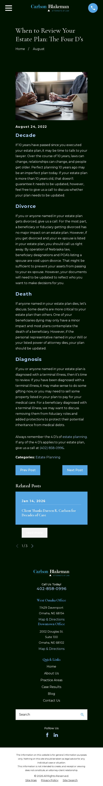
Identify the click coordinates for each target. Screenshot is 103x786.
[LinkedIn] (56, 735)
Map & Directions (51, 619)
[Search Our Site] (82, 714)
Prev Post (28, 470)
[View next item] (32, 546)
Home (51, 666)
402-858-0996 (51, 588)
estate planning (75, 437)
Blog (51, 694)
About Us (51, 673)
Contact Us (51, 700)
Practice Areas (51, 680)
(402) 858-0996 (52, 448)
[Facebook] (47, 735)
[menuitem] (31, 780)
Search (24, 714)
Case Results (51, 687)
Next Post (75, 470)
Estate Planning (48, 457)
